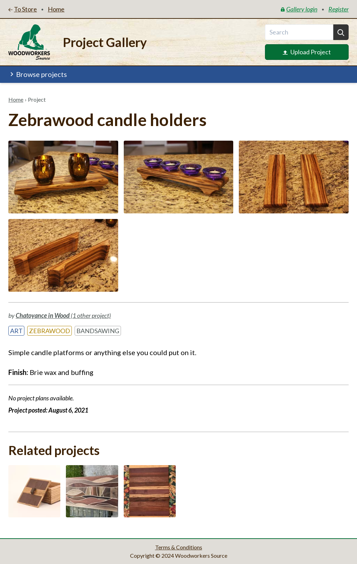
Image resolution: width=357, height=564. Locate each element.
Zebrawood (49, 331)
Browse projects (38, 74)
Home (15, 99)
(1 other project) (63, 315)
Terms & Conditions (178, 547)
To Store (22, 9)
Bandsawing (97, 331)
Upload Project (307, 52)
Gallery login (299, 9)
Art (16, 331)
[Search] (341, 32)
